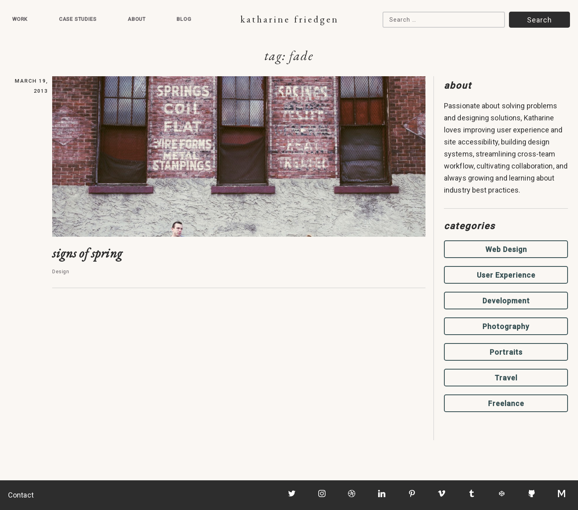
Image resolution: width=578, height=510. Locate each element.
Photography (505, 326)
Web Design (506, 249)
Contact (21, 495)
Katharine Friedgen (289, 19)
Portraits (506, 352)
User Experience (506, 275)
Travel (506, 378)
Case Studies (78, 19)
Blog (184, 19)
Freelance (506, 403)
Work (20, 19)
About (137, 19)
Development (506, 301)
